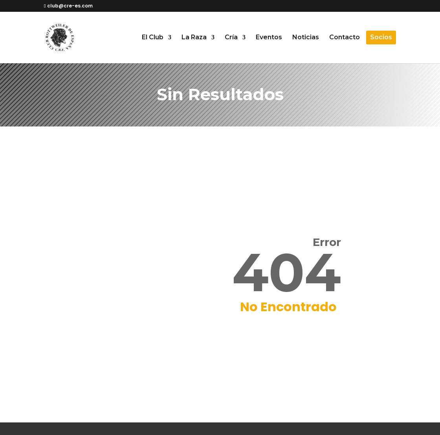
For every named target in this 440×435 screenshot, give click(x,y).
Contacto (344, 38)
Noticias (305, 38)
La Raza (194, 38)
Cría (231, 38)
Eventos (269, 38)
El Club (152, 38)
